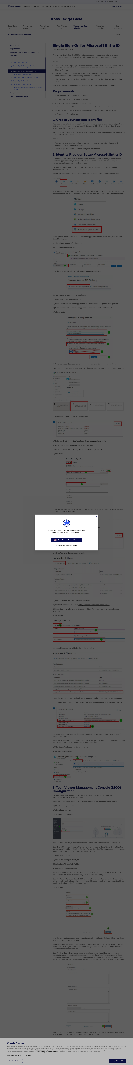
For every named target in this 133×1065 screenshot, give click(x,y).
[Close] (96, 516)
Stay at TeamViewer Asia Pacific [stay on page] (66, 545)
